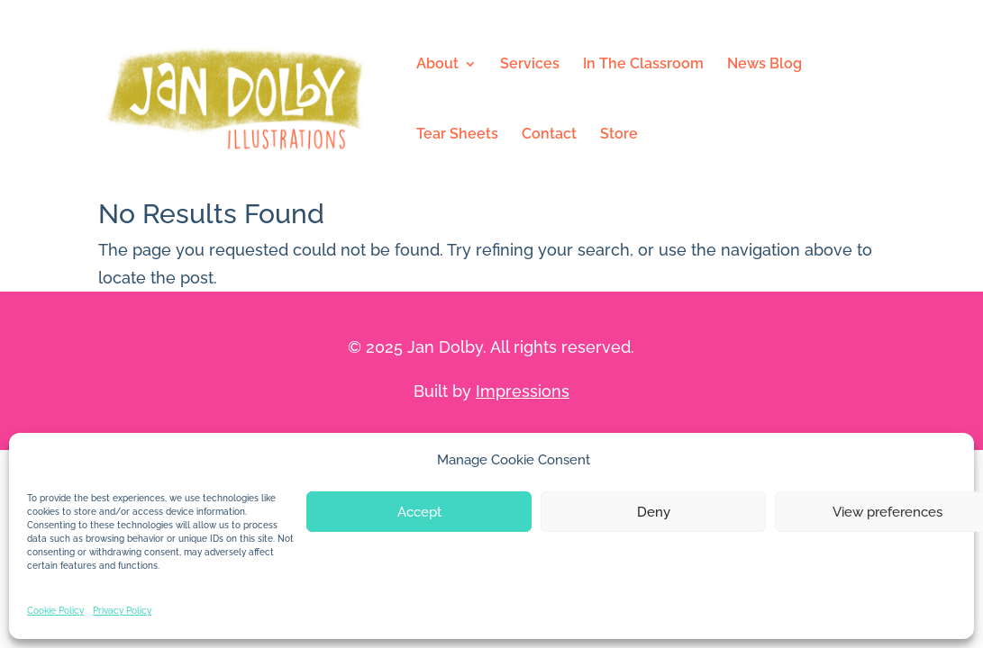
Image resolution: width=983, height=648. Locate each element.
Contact (549, 135)
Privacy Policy (122, 611)
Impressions (522, 391)
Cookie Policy (55, 611)
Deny (653, 512)
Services (530, 65)
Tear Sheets (457, 135)
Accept (419, 512)
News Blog (764, 65)
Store (619, 135)
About (437, 65)
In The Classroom (643, 65)
